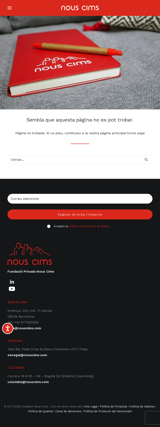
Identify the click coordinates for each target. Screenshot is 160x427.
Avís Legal (91, 406)
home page (136, 133)
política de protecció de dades (89, 226)
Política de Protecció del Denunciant (108, 411)
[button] (146, 159)
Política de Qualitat (40, 411)
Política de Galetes (142, 406)
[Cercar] (80, 159)
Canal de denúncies (68, 411)
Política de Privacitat (113, 406)
